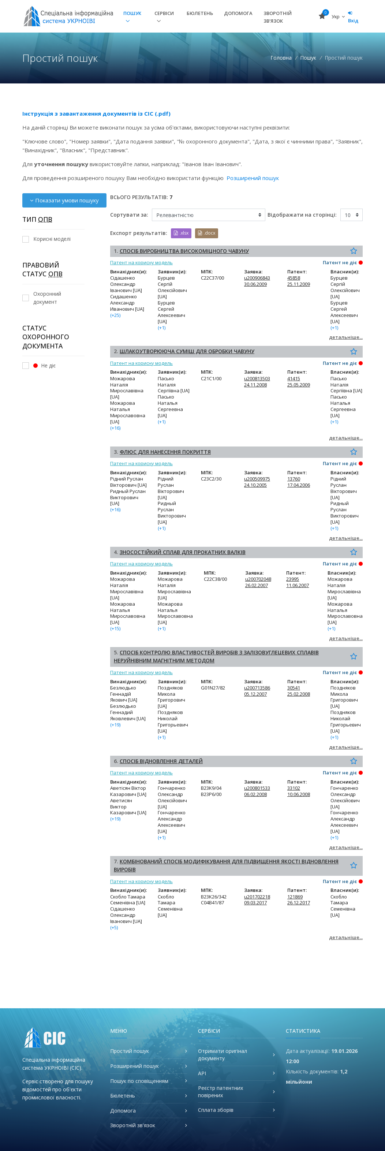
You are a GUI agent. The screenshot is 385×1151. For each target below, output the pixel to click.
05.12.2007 (255, 694)
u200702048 (258, 579)
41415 (293, 378)
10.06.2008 (298, 794)
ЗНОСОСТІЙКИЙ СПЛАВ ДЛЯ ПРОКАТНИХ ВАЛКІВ (183, 552)
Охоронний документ (41, 297)
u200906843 (257, 277)
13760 (293, 478)
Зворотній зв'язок (277, 17)
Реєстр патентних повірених (220, 1091)
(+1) (161, 327)
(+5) (114, 927)
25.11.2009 (298, 284)
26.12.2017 (298, 902)
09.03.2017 (255, 902)
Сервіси (164, 13)
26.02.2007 (256, 585)
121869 (295, 896)
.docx (206, 233)
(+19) (115, 724)
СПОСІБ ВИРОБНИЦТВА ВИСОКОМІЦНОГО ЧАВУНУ (184, 250)
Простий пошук (129, 1050)
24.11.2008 (255, 384)
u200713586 (257, 687)
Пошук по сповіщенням (139, 1080)
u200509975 (257, 478)
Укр (338, 16)
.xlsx (181, 233)
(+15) (115, 628)
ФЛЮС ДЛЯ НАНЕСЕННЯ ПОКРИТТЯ (165, 451)
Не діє (39, 365)
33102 (293, 788)
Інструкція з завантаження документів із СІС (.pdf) (96, 113)
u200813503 (257, 378)
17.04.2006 (298, 485)
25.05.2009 (298, 384)
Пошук (132, 13)
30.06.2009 (255, 284)
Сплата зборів (215, 1109)
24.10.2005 (255, 485)
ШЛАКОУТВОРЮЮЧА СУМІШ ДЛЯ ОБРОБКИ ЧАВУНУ (187, 351)
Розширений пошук (253, 178)
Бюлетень (200, 13)
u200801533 (257, 788)
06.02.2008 (255, 794)
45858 (293, 277)
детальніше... (346, 337)
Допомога (238, 13)
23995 (292, 579)
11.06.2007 (297, 585)
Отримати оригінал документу (222, 1054)
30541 (293, 687)
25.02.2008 (298, 694)
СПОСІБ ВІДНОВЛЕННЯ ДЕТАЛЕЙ (161, 761)
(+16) (115, 428)
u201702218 (257, 896)
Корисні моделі (46, 238)
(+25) (115, 315)
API (202, 1073)
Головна (281, 57)
